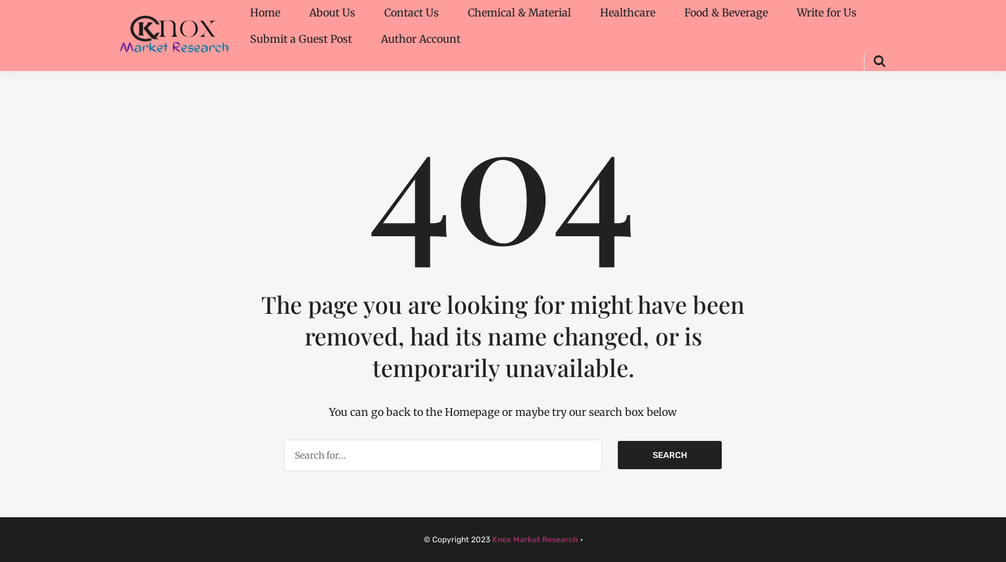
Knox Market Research (535, 539)
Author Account (421, 38)
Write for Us (827, 12)
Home (265, 12)
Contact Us (411, 12)
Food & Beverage (726, 12)
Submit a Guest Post (301, 38)
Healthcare (627, 12)
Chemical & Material (519, 12)
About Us (332, 12)
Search (670, 455)
